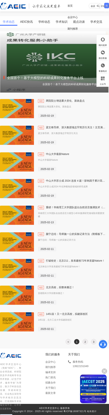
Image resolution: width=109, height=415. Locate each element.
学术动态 (9, 21)
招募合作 (50, 382)
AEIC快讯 (26, 21)
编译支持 (50, 372)
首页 (70, 5)
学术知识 (62, 21)
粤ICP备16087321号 (74, 411)
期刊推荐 (73, 28)
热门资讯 (50, 377)
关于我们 (50, 387)
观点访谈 (79, 21)
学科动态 (44, 21)
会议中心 (50, 361)
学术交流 (96, 21)
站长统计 (92, 411)
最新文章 (50, 392)
